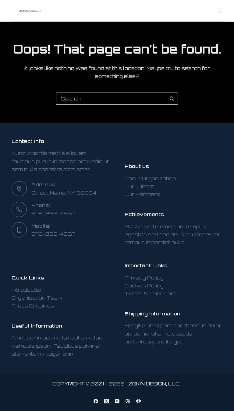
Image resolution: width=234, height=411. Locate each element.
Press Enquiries (33, 306)
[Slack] (138, 401)
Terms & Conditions (151, 293)
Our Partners (142, 194)
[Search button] (172, 99)
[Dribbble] (128, 401)
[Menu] (219, 10)
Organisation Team (37, 298)
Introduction (28, 290)
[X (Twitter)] (106, 401)
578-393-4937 (53, 213)
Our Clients (139, 186)
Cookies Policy (144, 286)
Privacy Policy (144, 278)
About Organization (150, 178)
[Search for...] (111, 99)
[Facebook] (96, 401)
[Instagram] (117, 401)
